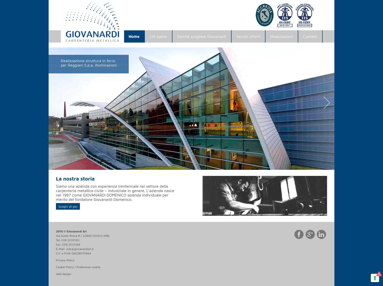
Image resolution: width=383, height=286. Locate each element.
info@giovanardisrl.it (79, 249)
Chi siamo (158, 36)
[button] (70, 108)
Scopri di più (67, 206)
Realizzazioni (281, 36)
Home (134, 36)
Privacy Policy (65, 260)
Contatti (310, 36)
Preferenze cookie (88, 267)
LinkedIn (322, 235)
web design (63, 274)
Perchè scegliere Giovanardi (201, 36)
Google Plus (311, 235)
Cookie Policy (65, 267)
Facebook (299, 235)
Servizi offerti (248, 36)
